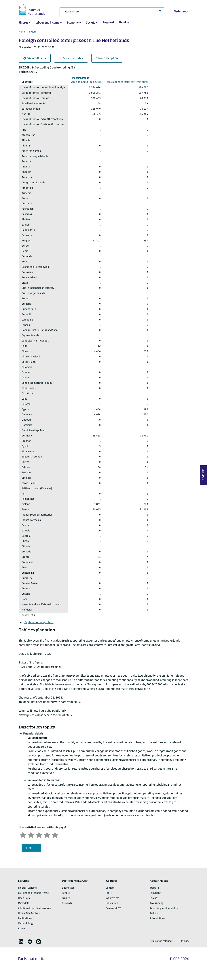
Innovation (112, 903)
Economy (73, 22)
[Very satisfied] (55, 834)
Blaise (21, 929)
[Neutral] (39, 834)
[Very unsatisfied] (23, 834)
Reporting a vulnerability (164, 908)
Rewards (67, 903)
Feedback (203, 475)
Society (90, 22)
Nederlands (181, 11)
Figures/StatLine (27, 888)
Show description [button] (107, 58)
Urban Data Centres (29, 913)
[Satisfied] (47, 834)
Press (109, 893)
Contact (110, 888)
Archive (154, 913)
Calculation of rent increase (33, 893)
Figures (23, 22)
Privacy (66, 898)
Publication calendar (161, 941)
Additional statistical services (34, 908)
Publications (25, 918)
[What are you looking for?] (112, 11)
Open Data (24, 898)
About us (123, 22)
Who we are (112, 898)
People (66, 893)
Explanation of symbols (39, 622)
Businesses (68, 888)
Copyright (155, 893)
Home (22, 32)
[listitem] (21, 942)
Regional (108, 22)
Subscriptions (157, 918)
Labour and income (47, 22)
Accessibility (157, 903)
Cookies (154, 898)
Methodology (25, 923)
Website (154, 888)
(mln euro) (86, 80)
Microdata (23, 903)
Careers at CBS (113, 908)
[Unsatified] (31, 834)
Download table (71, 58)
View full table (34, 58)
